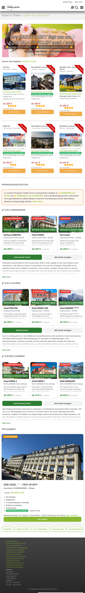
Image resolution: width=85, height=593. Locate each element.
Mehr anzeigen (72, 515)
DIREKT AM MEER (23, 529)
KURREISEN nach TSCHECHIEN (30, 195)
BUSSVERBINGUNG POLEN (15, 559)
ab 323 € (64, 321)
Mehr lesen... (38, 201)
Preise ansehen (14, 112)
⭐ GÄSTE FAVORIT (39, 218)
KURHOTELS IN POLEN (13, 554)
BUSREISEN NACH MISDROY (15, 552)
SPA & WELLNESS (58, 529)
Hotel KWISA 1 (38, 381)
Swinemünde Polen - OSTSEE (42, 238)
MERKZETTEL (67, 2)
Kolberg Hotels (22, 330)
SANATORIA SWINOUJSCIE (14, 567)
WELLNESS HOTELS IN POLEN (16, 556)
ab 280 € (8, 321)
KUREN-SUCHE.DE (12, 541)
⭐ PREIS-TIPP (65, 218)
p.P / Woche (17, 249)
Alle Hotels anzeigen (62, 257)
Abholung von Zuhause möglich (15, 230)
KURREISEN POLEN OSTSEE (15, 563)
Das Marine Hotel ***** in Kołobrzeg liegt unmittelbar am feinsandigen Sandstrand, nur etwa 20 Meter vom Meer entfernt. (71, 316)
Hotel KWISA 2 (10, 381)
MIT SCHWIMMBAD (40, 529)
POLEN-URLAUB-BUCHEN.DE (15, 543)
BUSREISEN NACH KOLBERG (15, 550)
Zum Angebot (42, 519)
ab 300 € (8, 395)
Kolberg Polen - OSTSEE (40, 311)
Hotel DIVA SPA (11, 308)
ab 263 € (36, 321)
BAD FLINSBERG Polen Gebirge (15, 384)
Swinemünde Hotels (22, 257)
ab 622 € (64, 395)
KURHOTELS (7, 529)
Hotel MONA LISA (40, 308)
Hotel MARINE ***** (69, 308)
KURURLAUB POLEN (12, 561)
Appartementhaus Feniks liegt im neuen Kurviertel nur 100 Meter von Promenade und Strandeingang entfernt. (43, 243)
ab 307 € (36, 248)
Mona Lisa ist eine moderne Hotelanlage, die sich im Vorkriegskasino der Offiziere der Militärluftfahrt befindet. (42, 316)
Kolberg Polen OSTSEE (12, 311)
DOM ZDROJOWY (67, 381)
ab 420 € (64, 248)
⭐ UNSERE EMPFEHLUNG (13, 218)
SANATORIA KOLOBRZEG (14, 565)
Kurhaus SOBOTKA (12, 235)
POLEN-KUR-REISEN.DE (13, 546)
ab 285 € (8, 248)
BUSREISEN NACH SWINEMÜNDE (17, 548)
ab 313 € (36, 395)
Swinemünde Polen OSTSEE (14, 238)
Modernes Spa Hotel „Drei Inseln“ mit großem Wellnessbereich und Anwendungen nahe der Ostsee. (71, 243)
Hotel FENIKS (38, 235)
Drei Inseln (65, 235)
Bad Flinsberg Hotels (22, 403)
